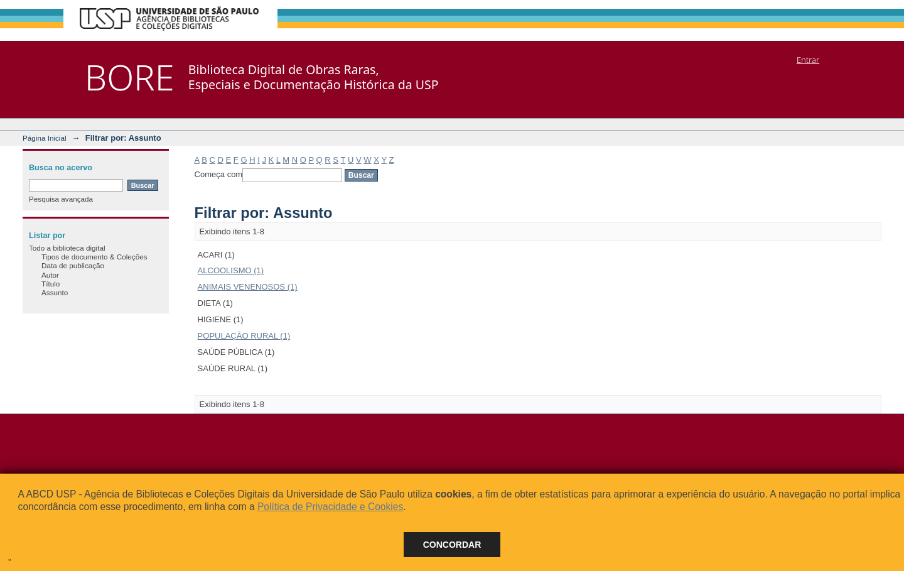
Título (50, 284)
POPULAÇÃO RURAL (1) (244, 335)
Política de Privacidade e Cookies (330, 506)
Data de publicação (72, 265)
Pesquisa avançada (61, 199)
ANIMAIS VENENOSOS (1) (248, 286)
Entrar (808, 59)
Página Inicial (45, 138)
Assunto (54, 292)
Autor (50, 275)
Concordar (452, 545)
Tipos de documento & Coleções (94, 257)
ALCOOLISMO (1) (231, 270)
